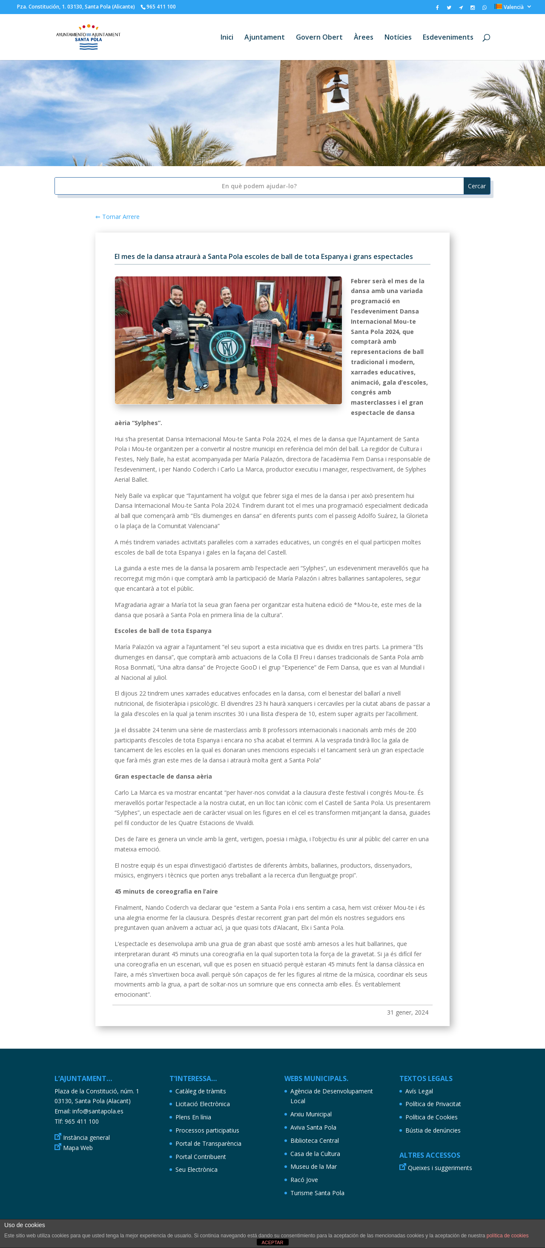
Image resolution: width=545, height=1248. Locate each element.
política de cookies (508, 1236)
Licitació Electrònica (202, 1104)
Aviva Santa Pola (313, 1127)
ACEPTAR (272, 1242)
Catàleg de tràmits (200, 1091)
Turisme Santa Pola (317, 1193)
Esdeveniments (448, 38)
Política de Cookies (431, 1117)
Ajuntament (264, 38)
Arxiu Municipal (311, 1114)
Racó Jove (304, 1180)
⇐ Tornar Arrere (117, 217)
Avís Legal (419, 1091)
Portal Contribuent (200, 1157)
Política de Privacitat (433, 1104)
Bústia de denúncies (433, 1130)
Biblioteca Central (314, 1140)
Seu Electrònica (196, 1169)
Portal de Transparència (208, 1143)
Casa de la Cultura (315, 1154)
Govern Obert (319, 38)
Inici (227, 38)
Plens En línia (193, 1117)
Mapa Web (78, 1148)
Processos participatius (207, 1130)
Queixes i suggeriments (440, 1168)
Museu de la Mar (313, 1166)
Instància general (86, 1137)
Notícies (398, 38)
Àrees (363, 38)
